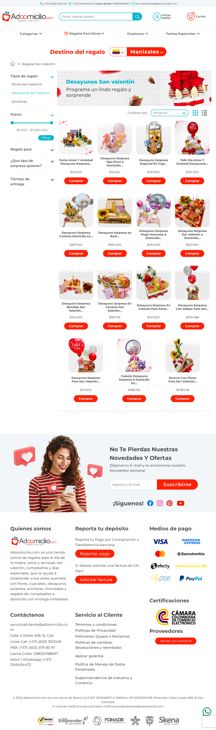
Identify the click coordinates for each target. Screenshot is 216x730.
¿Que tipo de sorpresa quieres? (26, 163)
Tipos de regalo (24, 76)
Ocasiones (136, 34)
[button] (194, 113)
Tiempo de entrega (20, 181)
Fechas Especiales (181, 34)
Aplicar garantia (89, 656)
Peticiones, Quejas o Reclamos (102, 636)
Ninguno (160, 113)
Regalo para (21, 149)
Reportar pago (95, 553)
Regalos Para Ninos (85, 33)
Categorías (29, 34)
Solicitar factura (96, 579)
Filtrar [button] (46, 138)
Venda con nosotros (176, 641)
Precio (16, 114)
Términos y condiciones (96, 624)
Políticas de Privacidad (95, 630)
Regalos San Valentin (38, 64)
